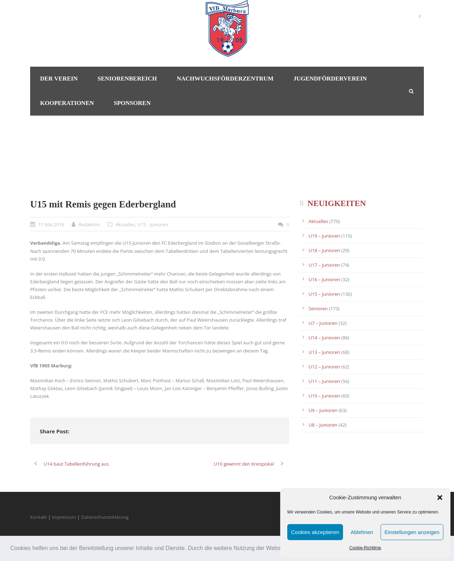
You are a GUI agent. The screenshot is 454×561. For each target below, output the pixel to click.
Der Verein (59, 78)
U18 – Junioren (324, 250)
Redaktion (89, 224)
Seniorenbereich (127, 78)
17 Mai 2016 (51, 224)
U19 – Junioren (324, 236)
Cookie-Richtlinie (365, 547)
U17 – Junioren (324, 265)
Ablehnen (361, 532)
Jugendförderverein (330, 78)
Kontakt (38, 517)
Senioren (318, 308)
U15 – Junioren (324, 294)
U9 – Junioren (323, 410)
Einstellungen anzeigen (411, 532)
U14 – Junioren (324, 337)
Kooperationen (67, 103)
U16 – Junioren (324, 279)
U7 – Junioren (323, 323)
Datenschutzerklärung (105, 517)
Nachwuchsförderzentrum (225, 78)
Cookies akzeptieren (315, 532)
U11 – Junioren (324, 381)
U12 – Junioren (324, 366)
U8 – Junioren (323, 425)
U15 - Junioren (152, 224)
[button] (439, 497)
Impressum (64, 517)
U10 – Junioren (324, 396)
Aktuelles (125, 224)
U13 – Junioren (324, 352)
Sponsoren (132, 103)
